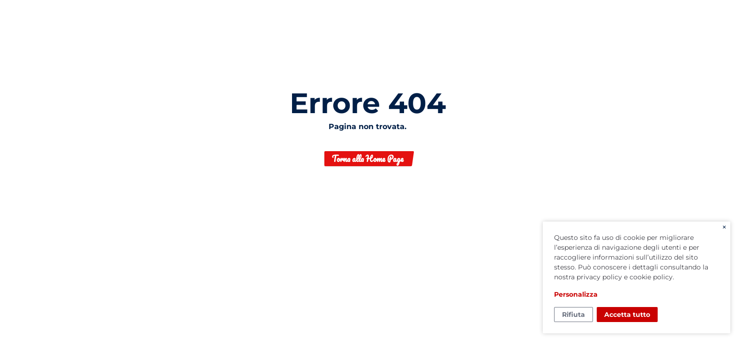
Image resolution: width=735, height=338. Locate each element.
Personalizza (576, 294)
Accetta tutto (627, 314)
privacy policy (599, 277)
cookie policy (651, 277)
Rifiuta (573, 314)
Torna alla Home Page (368, 158)
